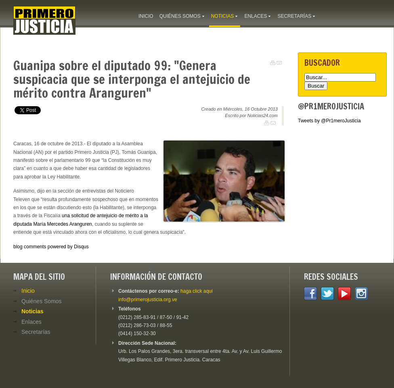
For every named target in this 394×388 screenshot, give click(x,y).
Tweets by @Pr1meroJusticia (329, 121)
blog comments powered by (51, 247)
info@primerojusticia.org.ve (147, 299)
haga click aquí (196, 291)
